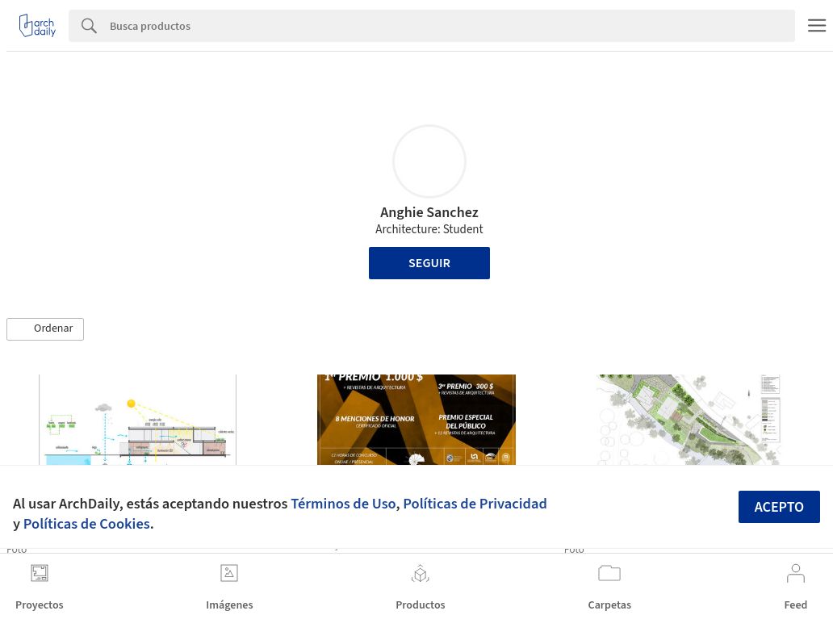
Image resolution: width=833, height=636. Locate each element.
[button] (45, 329)
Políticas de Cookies (86, 523)
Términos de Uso (343, 503)
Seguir (429, 263)
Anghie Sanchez (429, 213)
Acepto (780, 507)
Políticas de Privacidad (475, 503)
